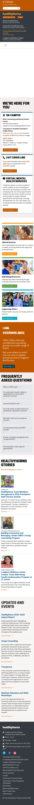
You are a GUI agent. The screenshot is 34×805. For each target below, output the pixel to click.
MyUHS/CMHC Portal (9, 17)
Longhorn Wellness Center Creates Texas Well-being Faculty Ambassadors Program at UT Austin (16, 576)
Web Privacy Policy (9, 791)
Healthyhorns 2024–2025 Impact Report (13, 615)
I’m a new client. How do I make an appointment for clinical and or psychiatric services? (14, 394)
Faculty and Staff (8, 773)
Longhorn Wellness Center (12, 762)
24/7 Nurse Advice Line (10, 768)
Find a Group (9, 366)
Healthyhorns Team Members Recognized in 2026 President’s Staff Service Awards (15, 494)
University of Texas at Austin (12, 778)
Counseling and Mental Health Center (15, 760)
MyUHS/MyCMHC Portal (11, 765)
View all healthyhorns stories (12, 470)
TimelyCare (6, 667)
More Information (10, 150)
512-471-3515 (18, 87)
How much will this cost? (11, 404)
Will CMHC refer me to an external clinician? (14, 419)
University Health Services (11, 757)
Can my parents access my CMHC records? (14, 429)
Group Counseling (9, 641)
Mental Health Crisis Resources (13, 770)
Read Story (5, 511)
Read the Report (7, 636)
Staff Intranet (7, 794)
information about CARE (14, 133)
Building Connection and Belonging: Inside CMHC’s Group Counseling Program (16, 535)
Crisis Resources (10, 171)
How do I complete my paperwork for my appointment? (16, 438)
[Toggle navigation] (5, 45)
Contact (20, 17)
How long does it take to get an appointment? (14, 448)
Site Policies (7, 786)
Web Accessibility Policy (10, 788)
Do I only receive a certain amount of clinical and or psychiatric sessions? (15, 410)
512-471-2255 (22, 90)
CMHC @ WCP (8, 138)
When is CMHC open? (10, 387)
